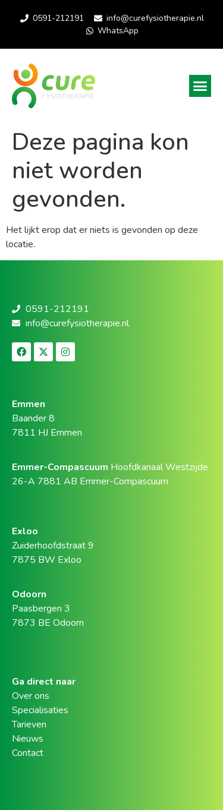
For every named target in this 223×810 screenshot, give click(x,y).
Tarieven (29, 724)
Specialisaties (40, 710)
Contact (27, 752)
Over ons (30, 695)
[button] (200, 86)
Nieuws (27, 738)
